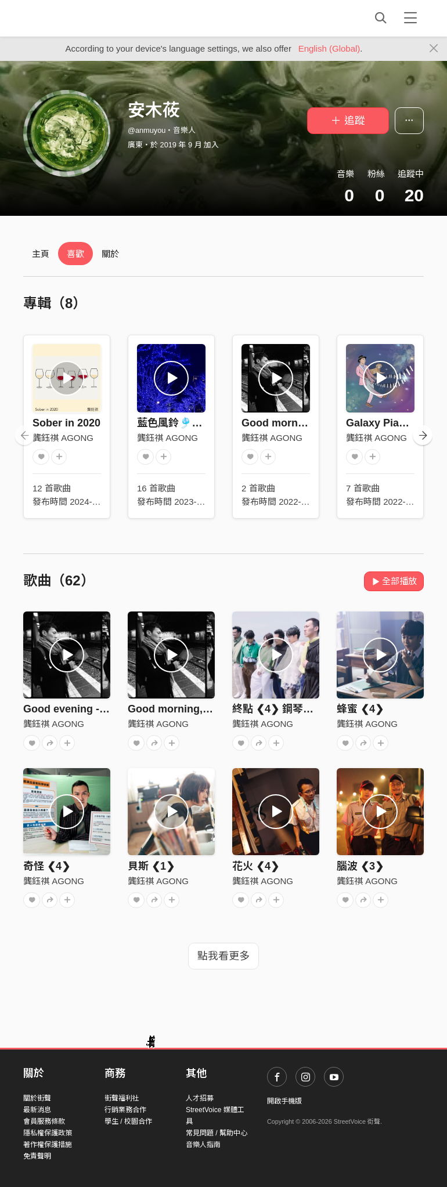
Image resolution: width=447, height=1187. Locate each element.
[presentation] (24, 435)
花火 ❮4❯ (255, 866)
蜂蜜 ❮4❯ (360, 709)
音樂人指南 (203, 1145)
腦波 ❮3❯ (360, 866)
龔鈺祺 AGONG (63, 438)
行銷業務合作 (125, 1110)
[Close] (434, 49)
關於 (110, 254)
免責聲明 (37, 1156)
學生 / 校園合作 (128, 1121)
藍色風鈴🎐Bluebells (187, 423)
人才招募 (200, 1098)
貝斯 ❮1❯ (151, 866)
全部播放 (394, 581)
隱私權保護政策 (47, 1133)
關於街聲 (37, 1098)
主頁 (40, 254)
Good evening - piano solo (88, 709)
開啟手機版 (284, 1101)
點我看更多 (223, 956)
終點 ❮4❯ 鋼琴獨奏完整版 (293, 709)
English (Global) (329, 48)
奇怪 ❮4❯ (46, 866)
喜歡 (75, 254)
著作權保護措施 (47, 1145)
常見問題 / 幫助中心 (216, 1133)
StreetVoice (71, 18)
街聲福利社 (121, 1098)
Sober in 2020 (66, 423)
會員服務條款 (44, 1121)
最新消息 (37, 1110)
